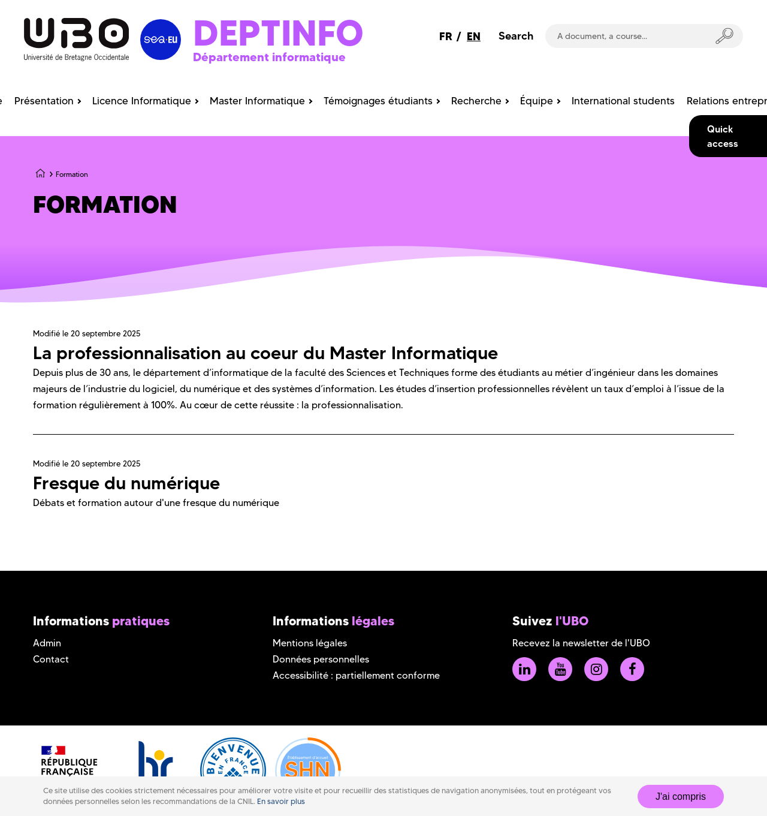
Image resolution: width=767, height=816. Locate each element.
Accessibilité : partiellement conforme (356, 675)
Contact (51, 659)
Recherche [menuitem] (476, 101)
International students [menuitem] (623, 101)
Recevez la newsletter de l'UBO (581, 643)
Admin (47, 643)
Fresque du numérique (126, 483)
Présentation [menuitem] (44, 101)
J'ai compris (681, 796)
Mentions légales (310, 643)
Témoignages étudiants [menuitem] (378, 101)
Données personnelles (321, 659)
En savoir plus (281, 801)
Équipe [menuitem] (536, 101)
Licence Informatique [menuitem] (141, 101)
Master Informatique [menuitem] (257, 101)
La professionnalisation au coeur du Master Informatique (265, 353)
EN (474, 36)
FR (445, 36)
